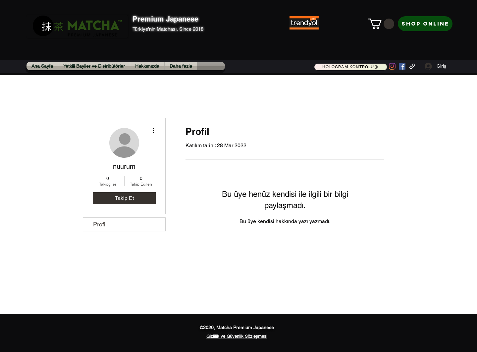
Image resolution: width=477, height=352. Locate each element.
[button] (381, 24)
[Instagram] (392, 66)
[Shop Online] (425, 23)
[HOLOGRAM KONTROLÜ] (350, 67)
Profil (100, 224)
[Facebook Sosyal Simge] (402, 66)
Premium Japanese (165, 19)
